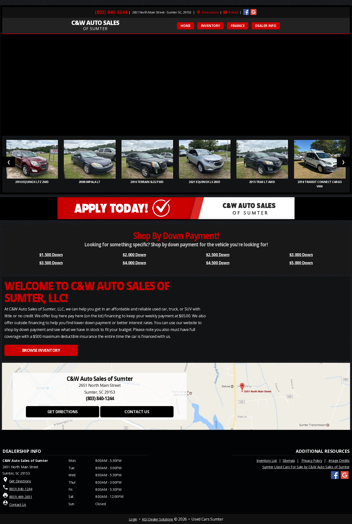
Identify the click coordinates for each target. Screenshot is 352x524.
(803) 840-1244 (111, 12)
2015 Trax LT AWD (262, 182)
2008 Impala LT (90, 182)
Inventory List (266, 460)
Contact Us (17, 504)
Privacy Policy (311, 460)
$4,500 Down (217, 262)
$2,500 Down (217, 254)
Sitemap (289, 460)
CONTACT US (136, 411)
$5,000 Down (301, 262)
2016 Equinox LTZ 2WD (32, 182)
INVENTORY (210, 25)
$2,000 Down (134, 254)
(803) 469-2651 (20, 496)
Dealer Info (265, 25)
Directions (207, 12)
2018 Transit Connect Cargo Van (319, 184)
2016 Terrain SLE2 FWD (147, 182)
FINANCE (238, 25)
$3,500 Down (51, 262)
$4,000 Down (134, 262)
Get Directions (20, 481)
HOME (185, 25)
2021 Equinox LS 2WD (204, 182)
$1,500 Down (51, 254)
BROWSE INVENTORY (41, 350)
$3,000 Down (301, 254)
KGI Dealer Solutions (157, 519)
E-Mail (230, 12)
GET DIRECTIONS (62, 411)
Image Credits (339, 460)
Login (133, 519)
